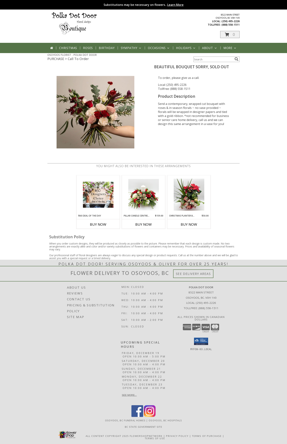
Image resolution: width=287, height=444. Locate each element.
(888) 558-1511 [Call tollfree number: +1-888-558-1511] (230, 24)
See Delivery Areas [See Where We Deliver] (193, 274)
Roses (88, 48)
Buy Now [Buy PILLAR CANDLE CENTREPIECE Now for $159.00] (143, 224)
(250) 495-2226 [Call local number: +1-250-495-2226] (230, 21)
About (209, 48)
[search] (236, 59)
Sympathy (131, 48)
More (230, 48)
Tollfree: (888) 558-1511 (174, 89)
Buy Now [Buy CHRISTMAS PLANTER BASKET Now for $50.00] (189, 224)
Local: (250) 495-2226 (172, 85)
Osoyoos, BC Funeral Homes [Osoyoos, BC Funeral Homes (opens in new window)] (125, 420)
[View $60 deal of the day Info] (98, 195)
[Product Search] (213, 59)
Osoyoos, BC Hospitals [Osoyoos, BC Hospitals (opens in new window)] (165, 420)
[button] (230, 34)
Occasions (159, 48)
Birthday (107, 48)
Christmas (68, 48)
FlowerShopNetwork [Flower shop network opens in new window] (146, 436)
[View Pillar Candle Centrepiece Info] (143, 194)
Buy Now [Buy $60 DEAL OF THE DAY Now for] (98, 224)
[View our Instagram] (150, 416)
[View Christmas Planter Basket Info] (189, 194)
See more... (129, 395)
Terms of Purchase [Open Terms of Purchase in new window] (207, 436)
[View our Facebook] (137, 416)
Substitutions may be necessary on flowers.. (144, 5)
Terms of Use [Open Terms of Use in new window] (155, 438)
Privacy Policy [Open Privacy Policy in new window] (177, 436)
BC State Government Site (143, 426)
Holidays (186, 48)
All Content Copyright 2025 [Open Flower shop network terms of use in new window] (107, 436)
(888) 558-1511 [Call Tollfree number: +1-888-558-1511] (208, 308)
